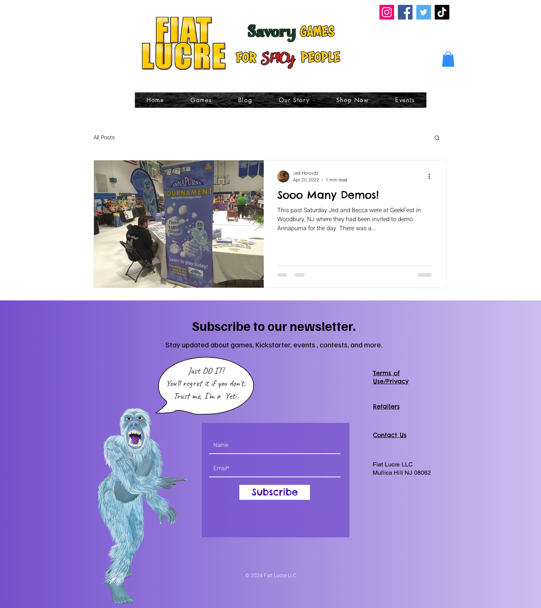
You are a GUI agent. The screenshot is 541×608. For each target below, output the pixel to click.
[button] (448, 59)
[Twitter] (423, 12)
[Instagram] (386, 12)
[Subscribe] (274, 492)
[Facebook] (405, 12)
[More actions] (431, 176)
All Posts (104, 138)
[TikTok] (442, 12)
